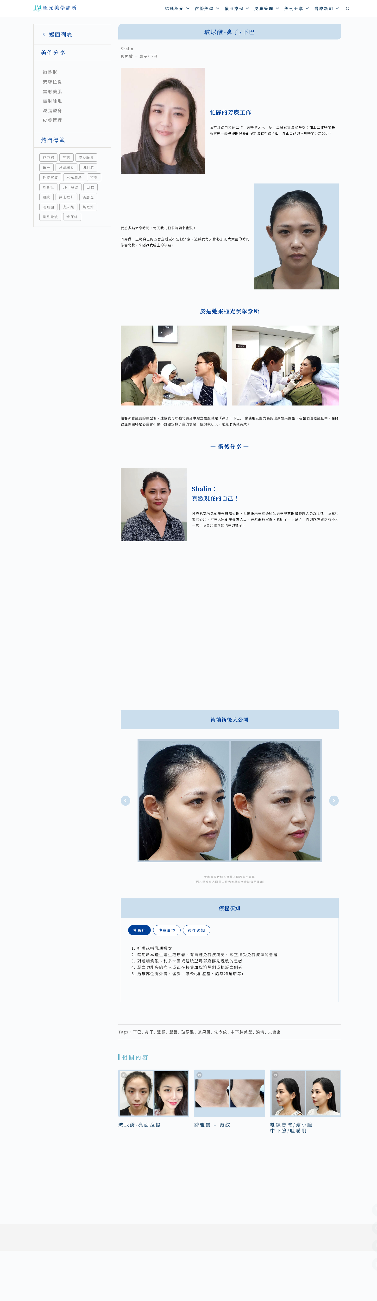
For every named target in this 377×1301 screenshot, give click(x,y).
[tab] (139, 930)
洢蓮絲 (72, 216)
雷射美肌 (52, 91)
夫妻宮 (274, 1032)
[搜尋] (348, 8)
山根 (90, 187)
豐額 (161, 1032)
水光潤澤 (74, 177)
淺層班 (88, 197)
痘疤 (66, 157)
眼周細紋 (66, 167)
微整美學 (207, 8)
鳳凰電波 (50, 216)
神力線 (48, 157)
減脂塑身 (52, 110)
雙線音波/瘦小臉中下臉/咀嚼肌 (291, 1127)
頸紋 (46, 197)
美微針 (88, 206)
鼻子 (46, 167)
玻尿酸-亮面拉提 (139, 1124)
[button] (125, 801)
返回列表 (56, 34)
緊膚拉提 (52, 81)
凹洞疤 (88, 167)
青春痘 (48, 187)
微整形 (50, 72)
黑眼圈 (48, 206)
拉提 (94, 177)
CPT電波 (71, 187)
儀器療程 (237, 8)
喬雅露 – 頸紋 (212, 1124)
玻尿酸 (68, 206)
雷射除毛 (52, 101)
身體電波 (50, 177)
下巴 (137, 1032)
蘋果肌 (204, 1032)
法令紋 (220, 1032)
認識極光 (177, 8)
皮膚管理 (267, 8)
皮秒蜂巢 (86, 157)
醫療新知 (327, 8)
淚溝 (260, 1032)
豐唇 (173, 1032)
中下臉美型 (242, 1032)
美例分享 (297, 8)
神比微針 (66, 197)
